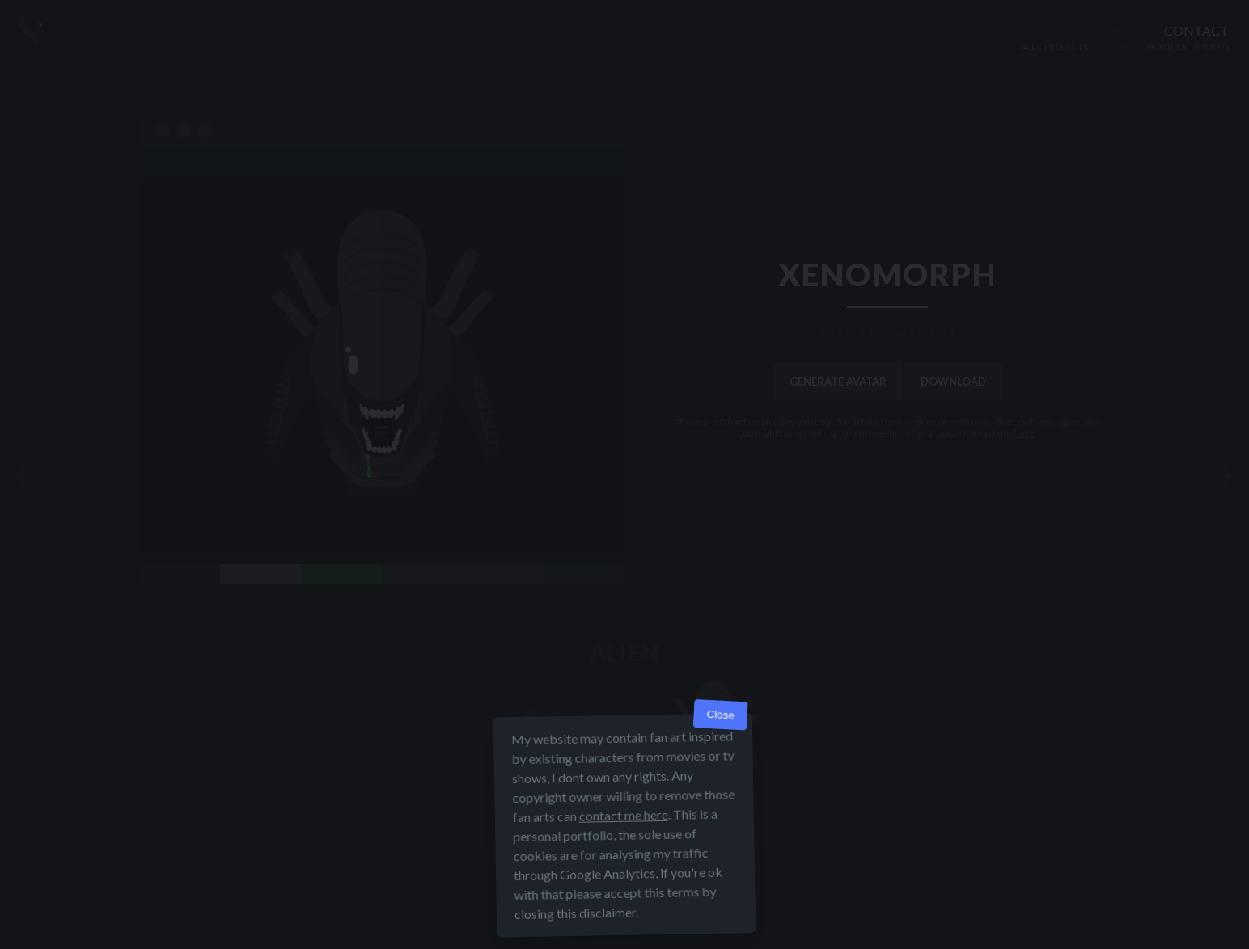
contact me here (623, 815)
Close (720, 715)
